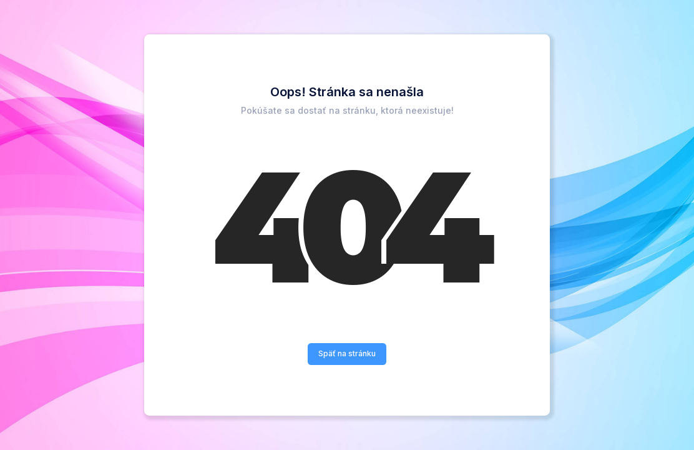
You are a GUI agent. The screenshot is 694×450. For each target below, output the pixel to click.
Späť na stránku (347, 353)
